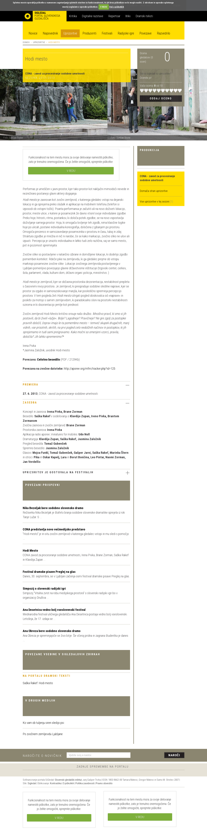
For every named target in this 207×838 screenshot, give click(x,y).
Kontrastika (55, 783)
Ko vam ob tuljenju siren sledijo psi (43, 723)
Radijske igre (126, 33)
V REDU (103, 7)
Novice (33, 33)
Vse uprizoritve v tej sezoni (155, 201)
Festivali (107, 33)
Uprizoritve (70, 33)
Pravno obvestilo (104, 783)
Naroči (174, 755)
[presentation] (159, 755)
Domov (26, 42)
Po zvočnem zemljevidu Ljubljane (43, 734)
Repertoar (114, 16)
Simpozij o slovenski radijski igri (44, 588)
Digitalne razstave (92, 16)
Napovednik (50, 33)
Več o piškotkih (116, 7)
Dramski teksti (144, 16)
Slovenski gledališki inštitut (68, 779)
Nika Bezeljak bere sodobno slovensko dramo (53, 508)
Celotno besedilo (48, 359)
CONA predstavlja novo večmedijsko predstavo (54, 529)
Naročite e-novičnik (42, 756)
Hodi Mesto (30, 550)
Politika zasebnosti (84, 783)
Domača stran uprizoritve (154, 191)
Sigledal (32, 783)
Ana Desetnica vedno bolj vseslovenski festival (54, 610)
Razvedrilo (163, 33)
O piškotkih (68, 783)
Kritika (73, 16)
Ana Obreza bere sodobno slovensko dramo (52, 631)
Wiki (128, 16)
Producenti (89, 33)
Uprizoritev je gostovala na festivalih (76, 473)
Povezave (145, 33)
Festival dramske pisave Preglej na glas (49, 572)
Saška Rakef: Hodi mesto (38, 683)
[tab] (76, 385)
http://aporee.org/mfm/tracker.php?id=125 (89, 368)
